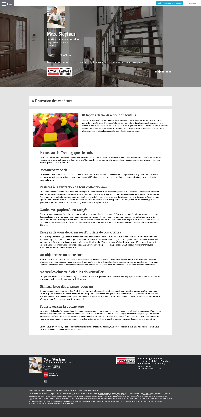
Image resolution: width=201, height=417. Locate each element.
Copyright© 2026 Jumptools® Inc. (38, 403)
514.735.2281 (63, 42)
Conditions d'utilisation (90, 390)
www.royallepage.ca (35, 390)
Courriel (50, 45)
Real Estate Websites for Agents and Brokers (61, 403)
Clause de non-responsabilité (72, 390)
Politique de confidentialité (52, 390)
